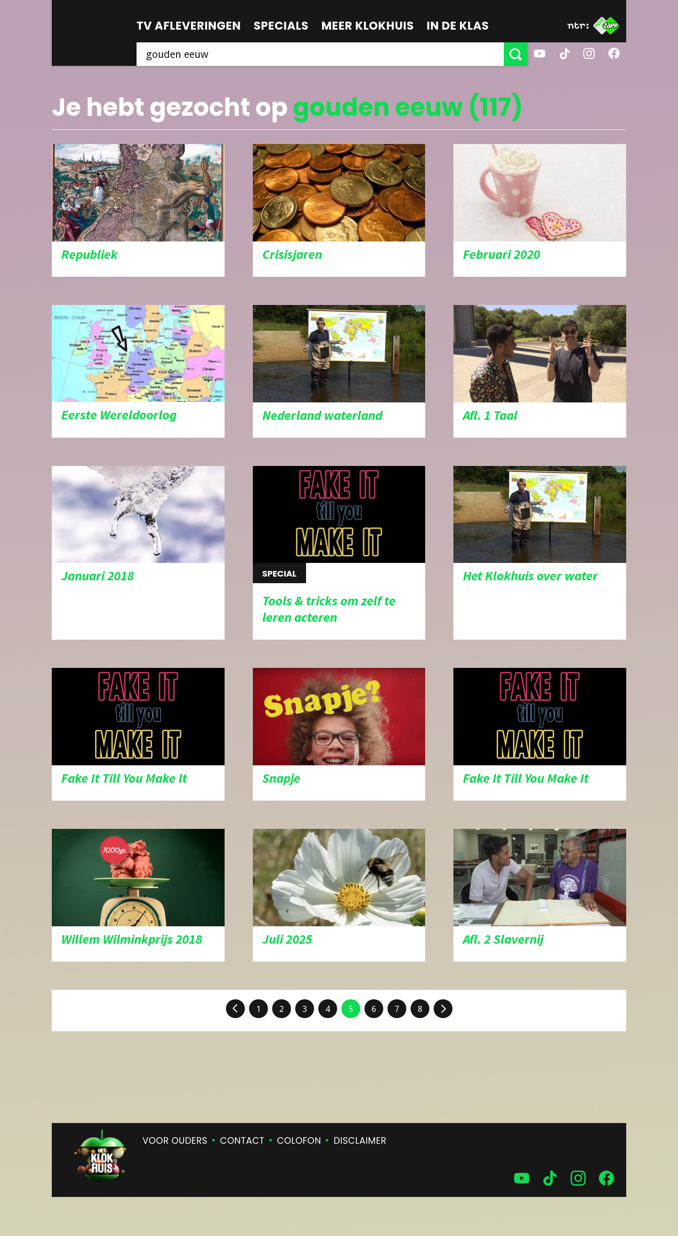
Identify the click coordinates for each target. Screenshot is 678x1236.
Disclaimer (360, 1140)
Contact (242, 1140)
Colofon (299, 1140)
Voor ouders (175, 1140)
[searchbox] (320, 54)
